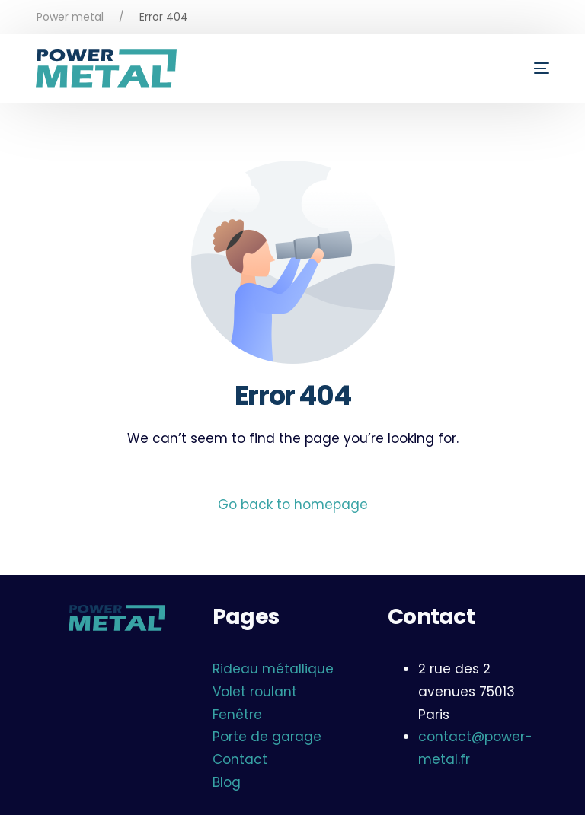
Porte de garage (267, 736)
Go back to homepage (293, 504)
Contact (240, 759)
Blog (227, 782)
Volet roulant (255, 692)
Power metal (70, 16)
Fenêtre (237, 714)
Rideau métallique (273, 669)
